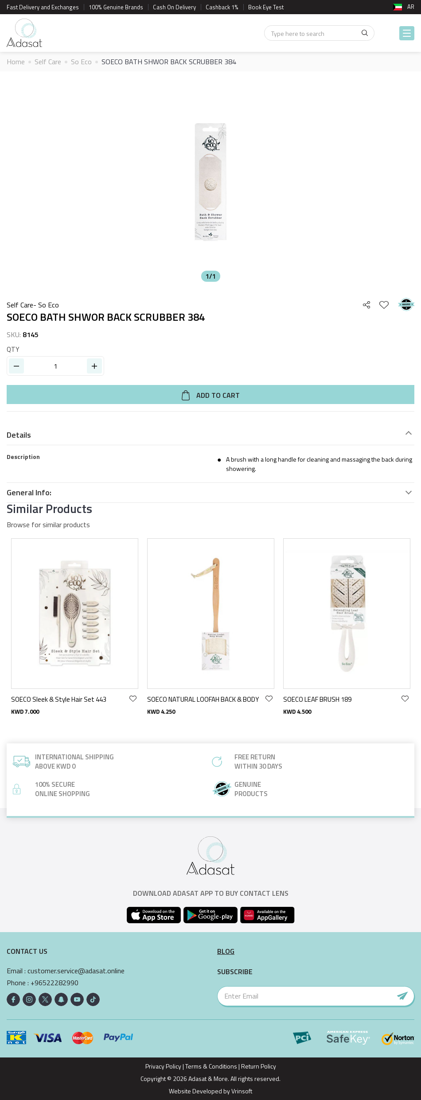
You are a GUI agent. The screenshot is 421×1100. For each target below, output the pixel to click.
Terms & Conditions (211, 1066)
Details (19, 435)
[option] (210, 182)
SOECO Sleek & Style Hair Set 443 (58, 699)
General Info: (29, 492)
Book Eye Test (266, 7)
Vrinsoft (241, 1091)
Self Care (48, 61)
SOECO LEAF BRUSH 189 (317, 699)
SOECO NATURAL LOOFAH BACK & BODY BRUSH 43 (203, 699)
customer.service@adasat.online (76, 971)
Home (16, 61)
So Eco (81, 61)
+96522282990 (54, 983)
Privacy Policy (163, 1066)
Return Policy (258, 1066)
